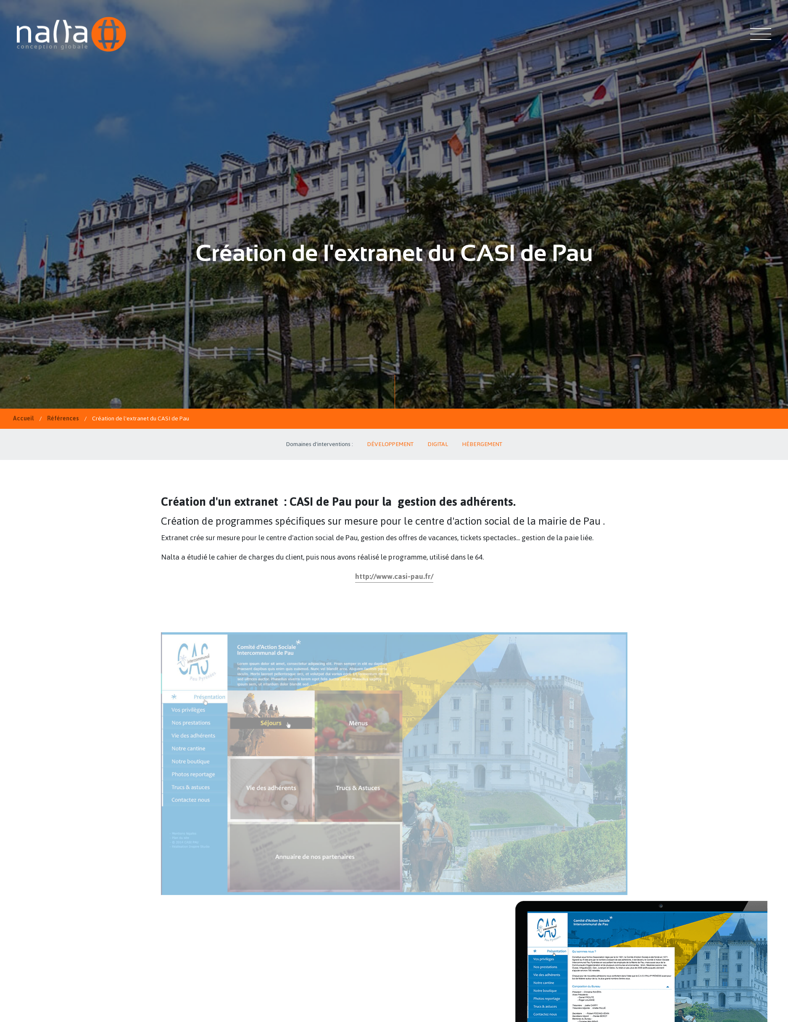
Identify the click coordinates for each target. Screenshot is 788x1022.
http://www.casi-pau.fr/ (394, 576)
